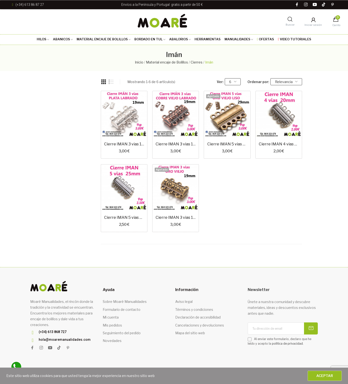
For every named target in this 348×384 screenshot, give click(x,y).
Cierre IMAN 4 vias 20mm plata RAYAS (279, 144)
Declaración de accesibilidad (198, 317)
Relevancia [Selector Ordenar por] (286, 82)
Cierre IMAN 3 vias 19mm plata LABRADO (124, 144)
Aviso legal (184, 301)
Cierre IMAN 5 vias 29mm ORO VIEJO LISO (227, 144)
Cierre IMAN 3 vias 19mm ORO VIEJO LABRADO (176, 217)
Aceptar (324, 376)
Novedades (112, 341)
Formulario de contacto (121, 309)
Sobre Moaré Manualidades (125, 301)
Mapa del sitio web (190, 333)
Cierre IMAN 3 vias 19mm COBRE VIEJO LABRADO (176, 144)
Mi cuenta (111, 317)
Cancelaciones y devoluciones (199, 325)
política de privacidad (287, 343)
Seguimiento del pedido (122, 333)
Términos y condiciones (194, 309)
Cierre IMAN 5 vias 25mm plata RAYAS (124, 217)
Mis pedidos (112, 325)
